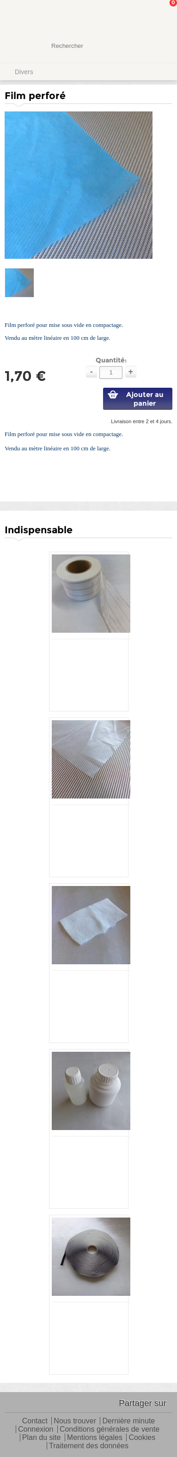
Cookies (141, 1437)
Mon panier (163, 16)
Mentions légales (94, 1437)
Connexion (36, 1429)
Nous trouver (75, 1421)
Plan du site (41, 1437)
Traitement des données (88, 1446)
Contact (35, 1421)
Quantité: (111, 360)
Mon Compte (135, 16)
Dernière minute (128, 1421)
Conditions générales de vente (109, 1429)
